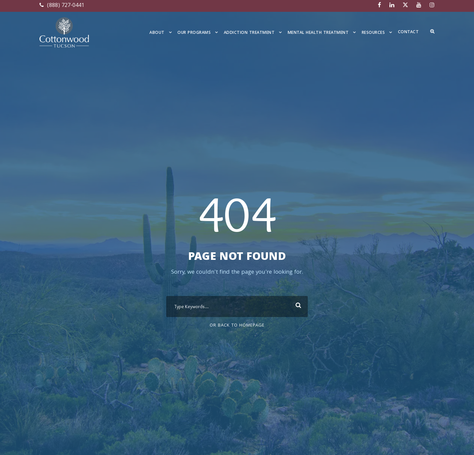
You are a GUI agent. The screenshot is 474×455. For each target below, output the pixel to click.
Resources (373, 33)
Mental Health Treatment (318, 33)
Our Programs (194, 33)
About (157, 33)
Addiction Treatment (249, 33)
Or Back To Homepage (237, 325)
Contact (408, 32)
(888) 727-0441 (62, 5)
